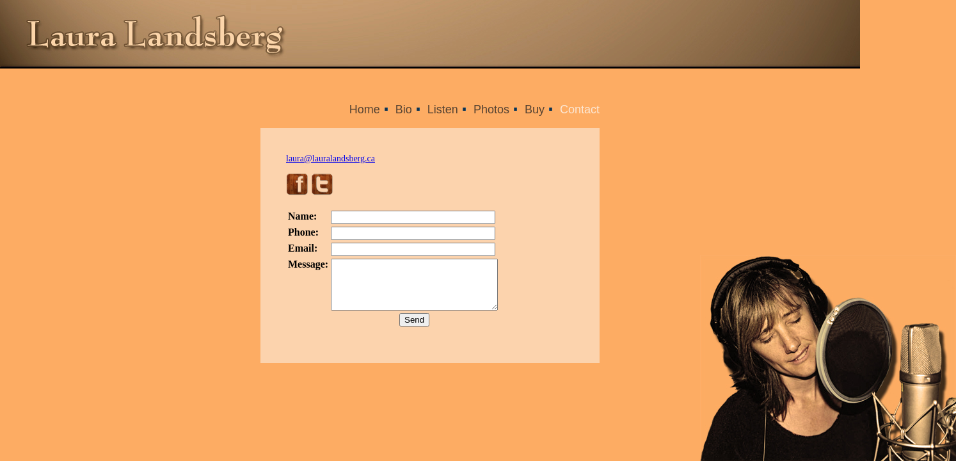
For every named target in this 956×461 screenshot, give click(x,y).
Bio (403, 109)
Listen (442, 109)
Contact (580, 109)
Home (364, 109)
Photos (491, 109)
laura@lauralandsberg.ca (330, 158)
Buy (535, 109)
